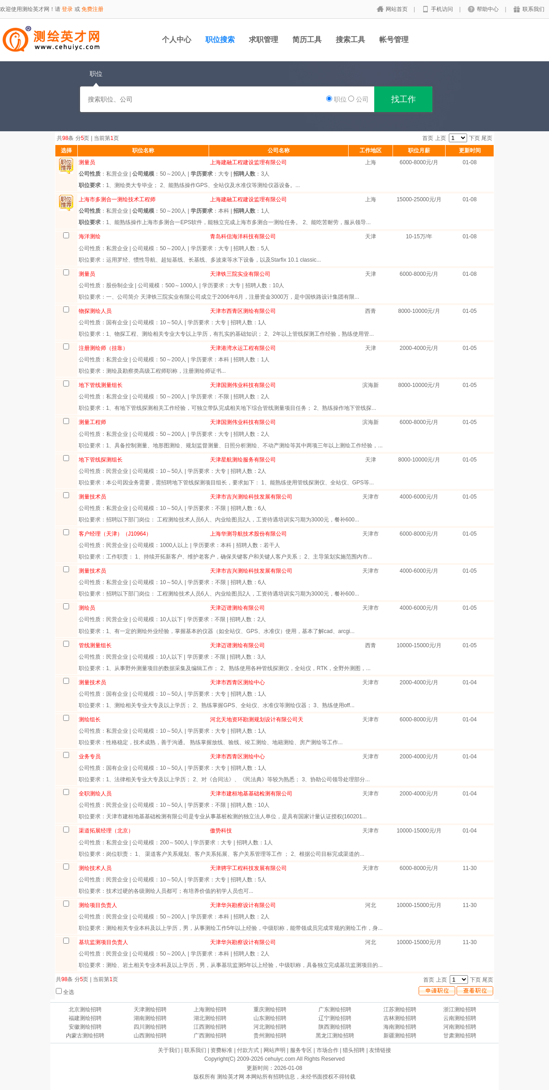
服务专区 (301, 1050)
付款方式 (248, 1050)
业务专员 (90, 756)
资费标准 (221, 1050)
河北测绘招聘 (269, 1027)
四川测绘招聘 (150, 1027)
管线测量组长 (95, 645)
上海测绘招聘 (210, 1009)
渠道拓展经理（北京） (106, 830)
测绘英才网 (230, 1077)
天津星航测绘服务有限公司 (243, 459)
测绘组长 (90, 719)
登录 (67, 9)
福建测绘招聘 (85, 1018)
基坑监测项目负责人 (103, 942)
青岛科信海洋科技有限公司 (243, 236)
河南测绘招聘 (459, 1027)
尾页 (486, 138)
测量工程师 (92, 422)
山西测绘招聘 (150, 1035)
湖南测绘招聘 (150, 1018)
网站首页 (397, 9)
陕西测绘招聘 (334, 1027)
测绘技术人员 (95, 868)
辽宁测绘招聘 (334, 1018)
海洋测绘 (90, 236)
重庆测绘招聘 (269, 1009)
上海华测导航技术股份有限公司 (248, 534)
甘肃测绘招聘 (459, 1035)
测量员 (87, 274)
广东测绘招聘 (334, 1009)
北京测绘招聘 (85, 1009)
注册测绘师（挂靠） (103, 348)
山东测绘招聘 (269, 1018)
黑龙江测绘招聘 (335, 1035)
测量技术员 (92, 497)
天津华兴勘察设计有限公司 (243, 905)
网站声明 (274, 1050)
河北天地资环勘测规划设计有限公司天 (256, 719)
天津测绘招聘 (150, 1009)
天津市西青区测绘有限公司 (243, 311)
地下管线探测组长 (101, 459)
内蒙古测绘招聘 (85, 1035)
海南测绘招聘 (399, 1027)
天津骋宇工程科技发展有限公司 (248, 868)
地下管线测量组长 (101, 385)
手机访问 (442, 9)
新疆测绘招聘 (399, 1035)
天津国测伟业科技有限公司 (243, 385)
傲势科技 (221, 830)
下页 (474, 138)
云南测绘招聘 (459, 1018)
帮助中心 (488, 9)
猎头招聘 (354, 1050)
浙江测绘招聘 (459, 1009)
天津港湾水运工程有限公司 (243, 348)
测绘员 (87, 608)
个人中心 (176, 39)
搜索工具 (350, 39)
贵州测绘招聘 (269, 1035)
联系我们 (533, 9)
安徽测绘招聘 (85, 1027)
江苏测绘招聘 (399, 1009)
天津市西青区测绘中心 (237, 682)
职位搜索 (220, 39)
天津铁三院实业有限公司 (240, 274)
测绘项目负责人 (98, 905)
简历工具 (307, 39)
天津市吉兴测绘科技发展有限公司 (251, 497)
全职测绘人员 (95, 793)
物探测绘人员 (95, 311)
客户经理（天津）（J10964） (115, 534)
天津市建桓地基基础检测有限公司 (251, 793)
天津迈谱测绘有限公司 (237, 608)
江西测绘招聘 (210, 1027)
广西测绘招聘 (210, 1035)
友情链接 (380, 1050)
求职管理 (263, 39)
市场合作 (328, 1050)
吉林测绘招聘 (399, 1018)
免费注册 (92, 9)
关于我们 (169, 1050)
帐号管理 (394, 39)
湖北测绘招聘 (210, 1018)
